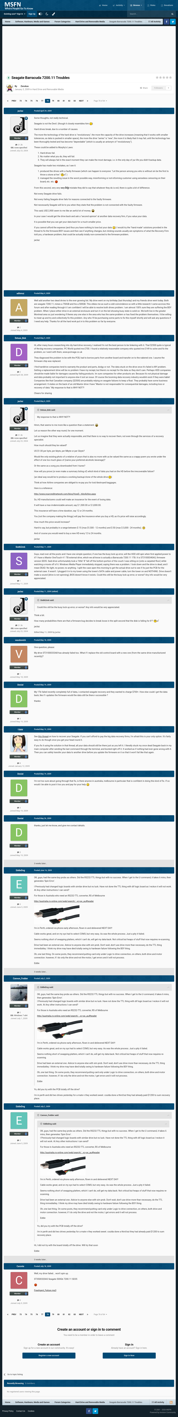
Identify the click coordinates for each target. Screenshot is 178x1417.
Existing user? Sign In (14, 14)
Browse (136, 5)
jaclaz (20, 111)
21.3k (19, 145)
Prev (14, 101)
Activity (119, 5)
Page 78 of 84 (100, 101)
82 (69, 101)
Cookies (31, 1411)
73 (21, 101)
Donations (168, 5)
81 (64, 101)
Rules (152, 5)
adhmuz (20, 293)
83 (75, 101)
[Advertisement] (89, 49)
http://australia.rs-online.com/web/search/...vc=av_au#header (64, 901)
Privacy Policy (7, 1411)
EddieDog (20, 870)
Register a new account (49, 1355)
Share (144, 88)
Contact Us (20, 1411)
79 (53, 101)
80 (58, 101)
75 (31, 101)
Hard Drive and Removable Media (48, 89)
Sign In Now (129, 1355)
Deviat (20, 685)
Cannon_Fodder (20, 978)
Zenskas (25, 86)
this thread (43, 736)
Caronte (20, 1266)
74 (26, 101)
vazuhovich (20, 640)
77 (42, 101)
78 (48, 101)
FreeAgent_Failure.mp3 (45, 1290)
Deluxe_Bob (20, 338)
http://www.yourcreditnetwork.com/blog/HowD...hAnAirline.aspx (65, 494)
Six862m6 (20, 547)
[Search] (141, 14)
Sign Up (31, 14)
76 (37, 101)
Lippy (20, 729)
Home (104, 5)
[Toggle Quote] (38, 410)
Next (81, 101)
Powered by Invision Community (163, 1412)
